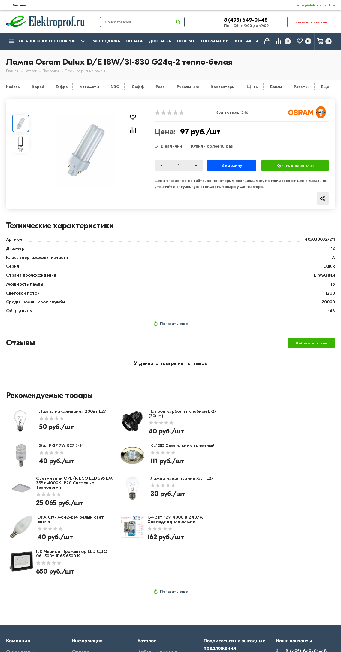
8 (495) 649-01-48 (246, 20)
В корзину (231, 165)
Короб (38, 86)
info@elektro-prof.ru (312, 5)
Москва (289, 617)
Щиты (252, 86)
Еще (325, 86)
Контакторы (223, 86)
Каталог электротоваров (47, 41)
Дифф (137, 86)
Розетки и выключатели (165, 594)
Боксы (276, 86)
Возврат (186, 41)
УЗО (115, 86)
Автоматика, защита (161, 611)
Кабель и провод (157, 585)
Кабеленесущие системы (166, 620)
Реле (160, 86)
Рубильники (188, 86)
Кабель (13, 86)
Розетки (301, 86)
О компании (215, 41)
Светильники (152, 629)
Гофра (62, 86)
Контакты (246, 41)
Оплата (134, 41)
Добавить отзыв (311, 343)
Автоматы (89, 86)
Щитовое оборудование (166, 602)
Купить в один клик (295, 165)
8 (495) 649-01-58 (301, 593)
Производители (24, 594)
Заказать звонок (311, 22)
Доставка (160, 41)
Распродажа (105, 41)
